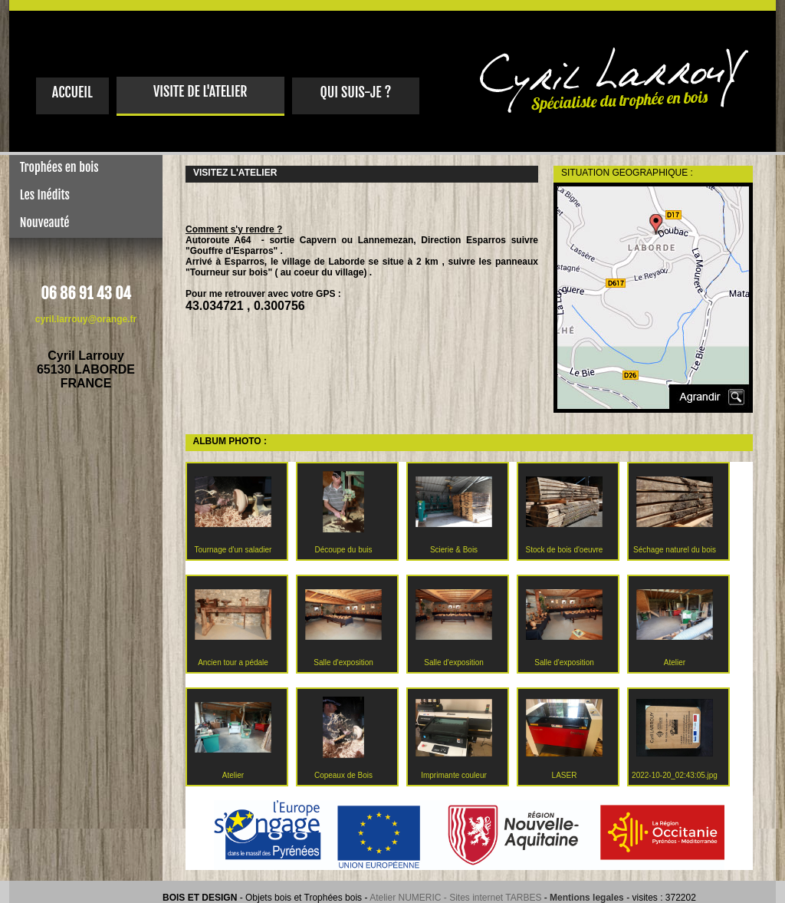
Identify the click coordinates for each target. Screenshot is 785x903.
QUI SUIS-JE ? (355, 92)
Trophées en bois (54, 167)
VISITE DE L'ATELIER (200, 91)
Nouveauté (39, 222)
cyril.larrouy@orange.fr (85, 319)
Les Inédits (39, 195)
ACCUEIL (72, 92)
